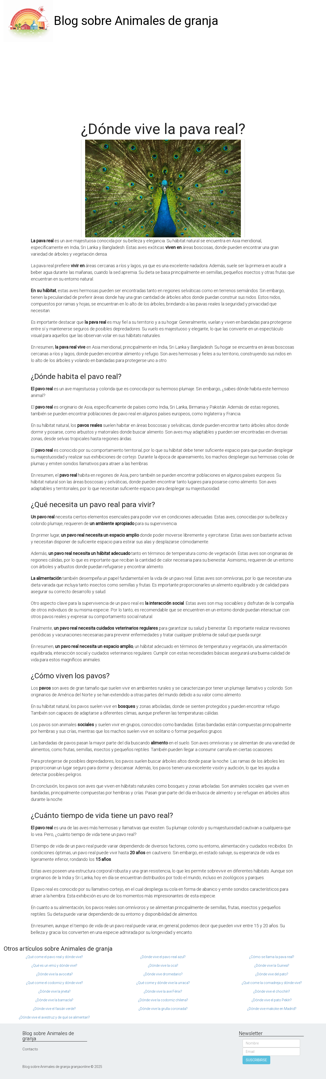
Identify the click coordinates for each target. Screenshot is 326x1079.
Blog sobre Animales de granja (136, 21)
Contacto (30, 1049)
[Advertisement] (163, 79)
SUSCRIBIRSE (256, 1060)
